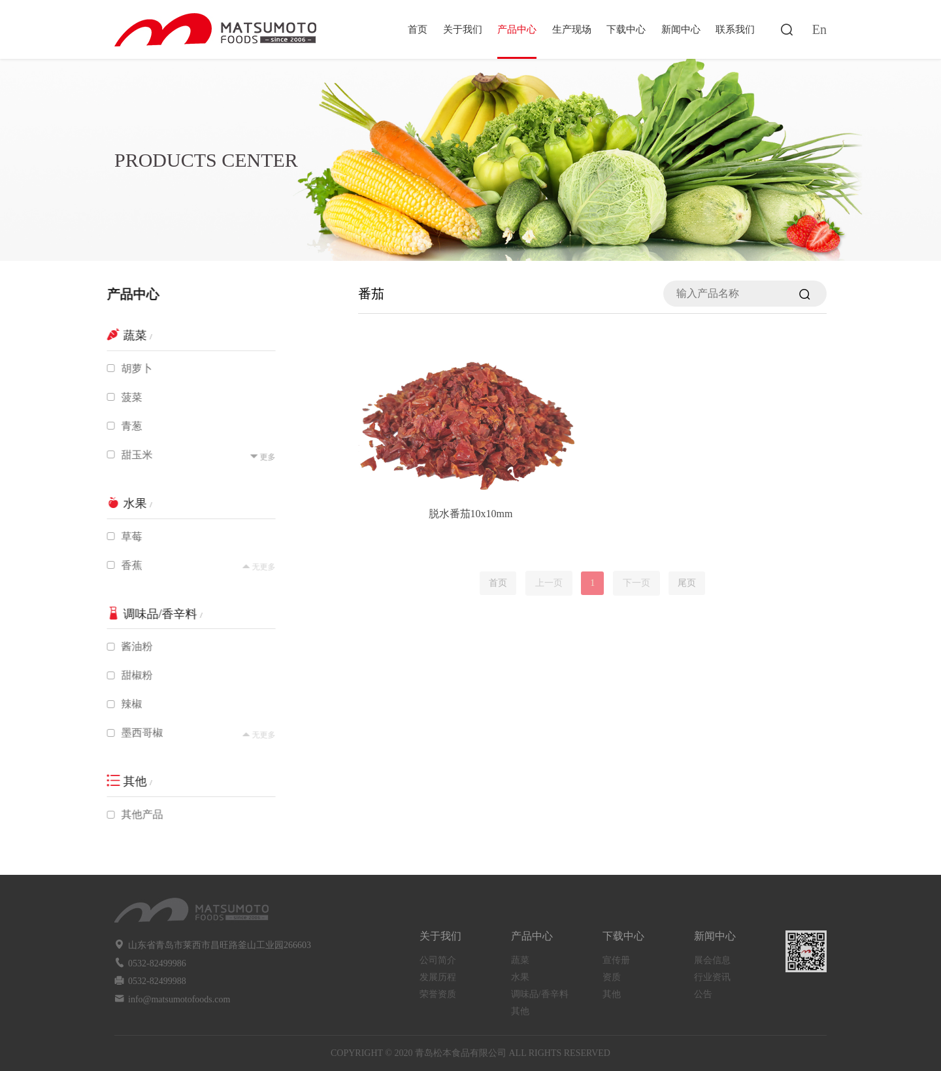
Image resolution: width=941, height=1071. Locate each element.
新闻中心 (681, 29)
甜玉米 (130, 454)
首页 (417, 29)
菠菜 (125, 397)
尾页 (687, 583)
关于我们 (462, 29)
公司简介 (438, 960)
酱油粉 (130, 646)
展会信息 (712, 960)
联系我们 (735, 29)
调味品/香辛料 (540, 994)
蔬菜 (520, 960)
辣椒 (125, 703)
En (819, 29)
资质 (612, 977)
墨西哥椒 (136, 732)
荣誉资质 (438, 994)
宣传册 (616, 960)
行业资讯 (712, 977)
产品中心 (517, 29)
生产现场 (571, 29)
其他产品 (136, 814)
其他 (520, 1011)
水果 (520, 977)
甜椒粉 (130, 675)
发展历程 (438, 977)
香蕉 (125, 565)
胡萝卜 (130, 368)
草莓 (125, 536)
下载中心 (626, 29)
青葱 (125, 426)
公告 (703, 994)
